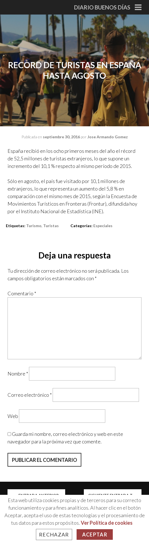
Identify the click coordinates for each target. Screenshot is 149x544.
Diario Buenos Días (102, 7)
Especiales (103, 225)
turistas (51, 225)
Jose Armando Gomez (107, 136)
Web (13, 416)
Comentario (22, 293)
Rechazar (54, 534)
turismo (33, 225)
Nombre (18, 373)
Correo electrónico (30, 395)
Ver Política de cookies (107, 523)
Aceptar (94, 534)
